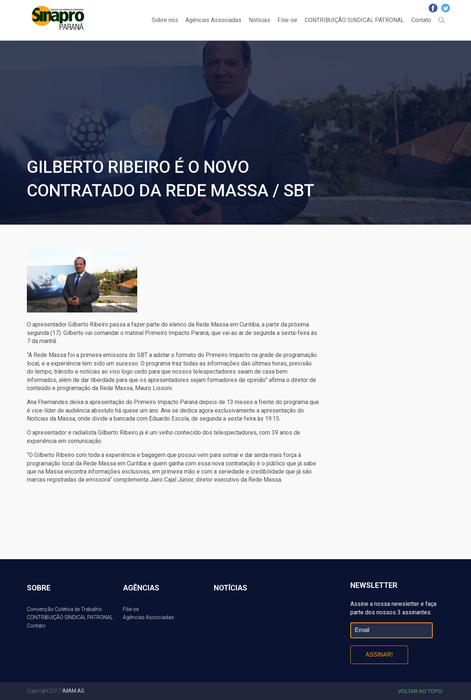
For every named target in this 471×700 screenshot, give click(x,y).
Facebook (433, 8)
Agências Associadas (213, 20)
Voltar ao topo (420, 691)
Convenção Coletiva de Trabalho (64, 609)
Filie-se (287, 20)
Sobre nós (165, 20)
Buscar (442, 20)
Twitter (445, 8)
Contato (421, 20)
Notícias (259, 20)
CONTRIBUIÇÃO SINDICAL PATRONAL (354, 20)
